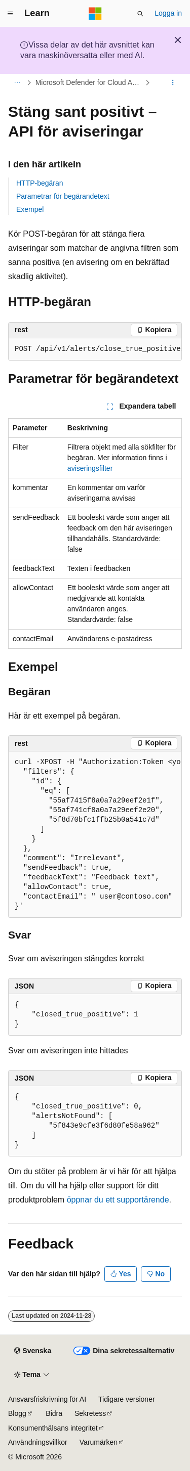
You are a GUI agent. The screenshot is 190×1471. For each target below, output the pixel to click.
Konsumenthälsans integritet (53, 1428)
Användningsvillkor (37, 1442)
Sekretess (90, 1413)
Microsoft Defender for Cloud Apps (89, 82)
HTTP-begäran (39, 183)
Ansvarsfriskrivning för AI (47, 1399)
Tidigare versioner (126, 1399)
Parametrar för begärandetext (62, 196)
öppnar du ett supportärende (118, 1199)
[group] (95, 349)
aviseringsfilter (89, 468)
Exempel (30, 209)
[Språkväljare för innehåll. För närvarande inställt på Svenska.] (32, 1351)
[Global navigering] (10, 14)
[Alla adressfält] (17, 82)
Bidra (54, 1413)
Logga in (168, 13)
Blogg (17, 1413)
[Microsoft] (95, 13)
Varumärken (99, 1442)
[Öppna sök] (140, 14)
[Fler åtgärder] (173, 82)
